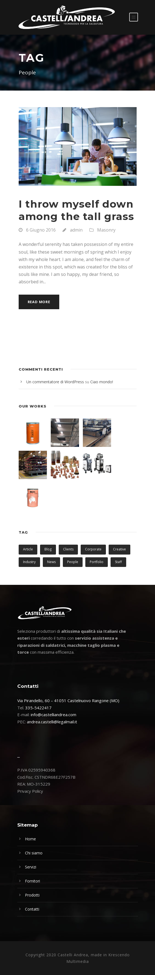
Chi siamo (34, 852)
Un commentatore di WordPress (55, 381)
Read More (39, 301)
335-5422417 (38, 707)
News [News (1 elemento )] (51, 562)
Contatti (32, 909)
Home (30, 838)
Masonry (106, 230)
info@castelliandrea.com (53, 714)
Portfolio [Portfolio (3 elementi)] (96, 562)
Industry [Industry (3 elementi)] (29, 562)
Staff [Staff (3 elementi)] (118, 562)
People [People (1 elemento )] (72, 562)
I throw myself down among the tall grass (76, 210)
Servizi (30, 867)
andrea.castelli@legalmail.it (52, 721)
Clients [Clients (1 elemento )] (68, 549)
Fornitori (32, 881)
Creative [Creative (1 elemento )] (119, 549)
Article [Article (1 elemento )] (28, 549)
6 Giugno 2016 (41, 230)
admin (76, 230)
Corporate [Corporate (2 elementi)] (93, 549)
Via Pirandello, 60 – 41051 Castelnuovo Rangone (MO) (68, 700)
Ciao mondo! (101, 381)
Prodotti (32, 895)
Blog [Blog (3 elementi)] (48, 549)
